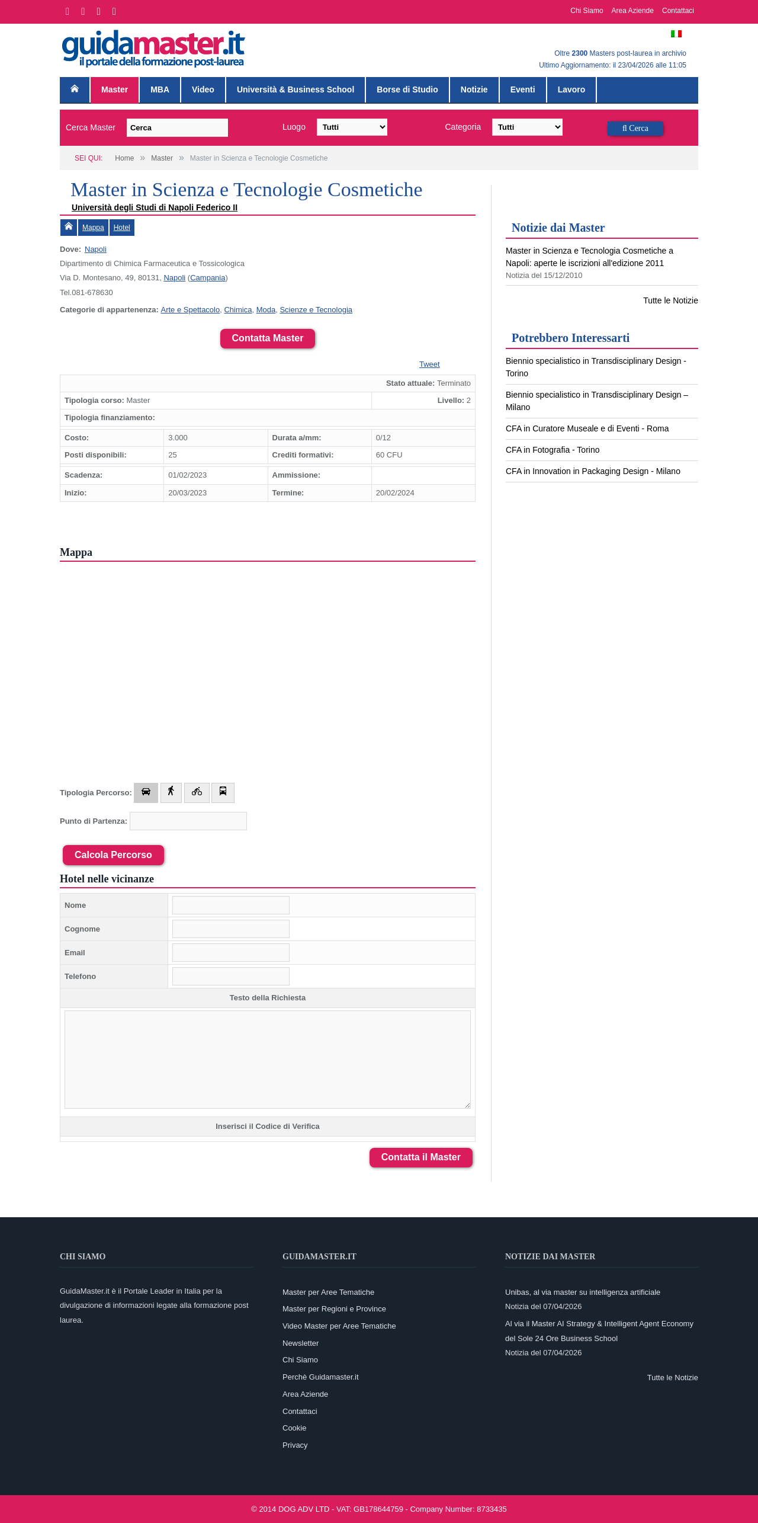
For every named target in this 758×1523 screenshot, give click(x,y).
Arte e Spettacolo (190, 309)
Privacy (295, 1445)
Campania (207, 277)
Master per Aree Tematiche (328, 1292)
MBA (159, 89)
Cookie (294, 1427)
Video (203, 89)
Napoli (96, 249)
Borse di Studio (407, 89)
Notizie (474, 89)
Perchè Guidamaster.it (320, 1376)
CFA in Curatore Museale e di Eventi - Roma (587, 428)
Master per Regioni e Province (334, 1308)
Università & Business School (295, 89)
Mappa (93, 227)
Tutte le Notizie (670, 300)
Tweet (429, 364)
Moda (266, 309)
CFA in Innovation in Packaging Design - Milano (593, 471)
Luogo (294, 127)
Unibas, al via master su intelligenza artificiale (582, 1292)
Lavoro (572, 89)
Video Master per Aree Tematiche (339, 1326)
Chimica (238, 309)
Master (114, 89)
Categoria (463, 127)
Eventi (522, 89)
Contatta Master (268, 338)
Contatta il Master (421, 1157)
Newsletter (300, 1343)
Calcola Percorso (113, 855)
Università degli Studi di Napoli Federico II (154, 207)
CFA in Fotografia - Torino (552, 450)
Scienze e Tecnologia (316, 309)
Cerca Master (90, 127)
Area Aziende (633, 11)
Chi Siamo (586, 11)
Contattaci (678, 11)
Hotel (122, 227)
